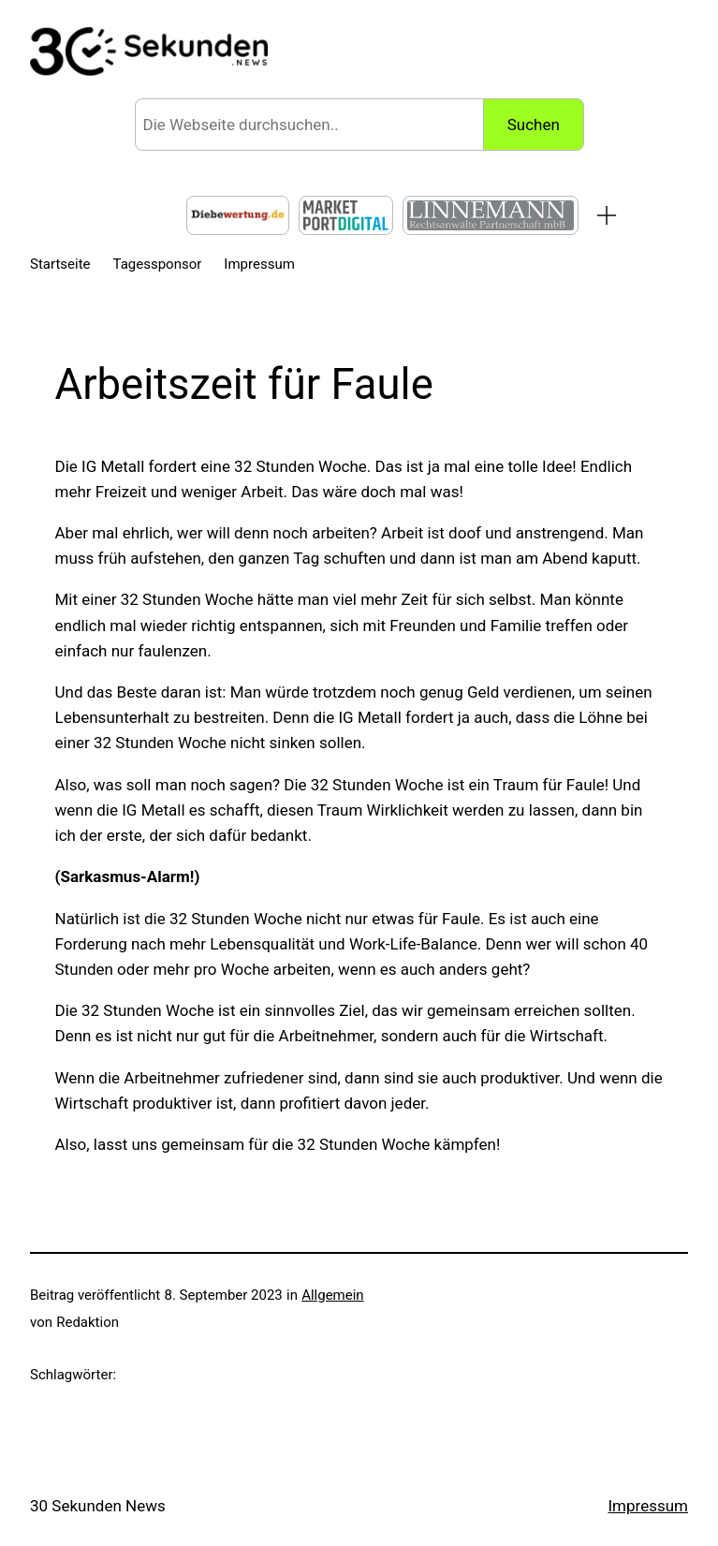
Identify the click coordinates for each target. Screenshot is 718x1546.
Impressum (648, 1505)
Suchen (533, 124)
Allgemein (332, 1295)
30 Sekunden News (98, 1505)
